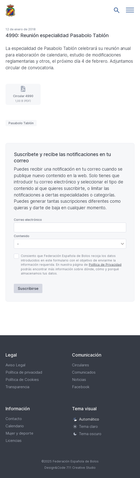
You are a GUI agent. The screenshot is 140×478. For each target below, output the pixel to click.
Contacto (14, 418)
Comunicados (84, 372)
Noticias (79, 379)
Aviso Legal (15, 365)
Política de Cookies (22, 379)
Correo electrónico (28, 220)
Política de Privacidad (105, 264)
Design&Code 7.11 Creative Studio (70, 467)
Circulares (80, 365)
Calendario (15, 426)
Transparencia (17, 386)
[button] (130, 10)
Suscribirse (28, 288)
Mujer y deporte (19, 433)
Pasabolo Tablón (21, 123)
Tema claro (85, 426)
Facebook (81, 386)
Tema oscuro (87, 434)
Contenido (21, 236)
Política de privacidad (24, 372)
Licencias (14, 440)
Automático (86, 419)
